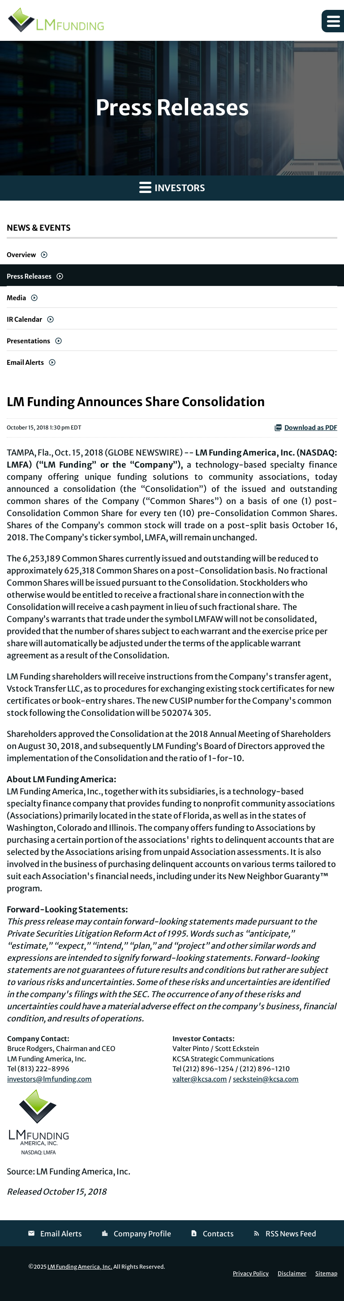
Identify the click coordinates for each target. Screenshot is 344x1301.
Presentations (28, 341)
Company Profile (142, 1233)
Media (16, 298)
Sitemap (326, 1273)
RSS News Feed (291, 1233)
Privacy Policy (251, 1273)
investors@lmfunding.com (49, 1079)
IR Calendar (24, 319)
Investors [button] (172, 187)
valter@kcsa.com (199, 1079)
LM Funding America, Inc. (79, 1266)
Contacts (218, 1233)
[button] (333, 21)
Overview (21, 255)
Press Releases (29, 276)
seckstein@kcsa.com (266, 1079)
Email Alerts (25, 363)
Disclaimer (292, 1273)
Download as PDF (305, 428)
